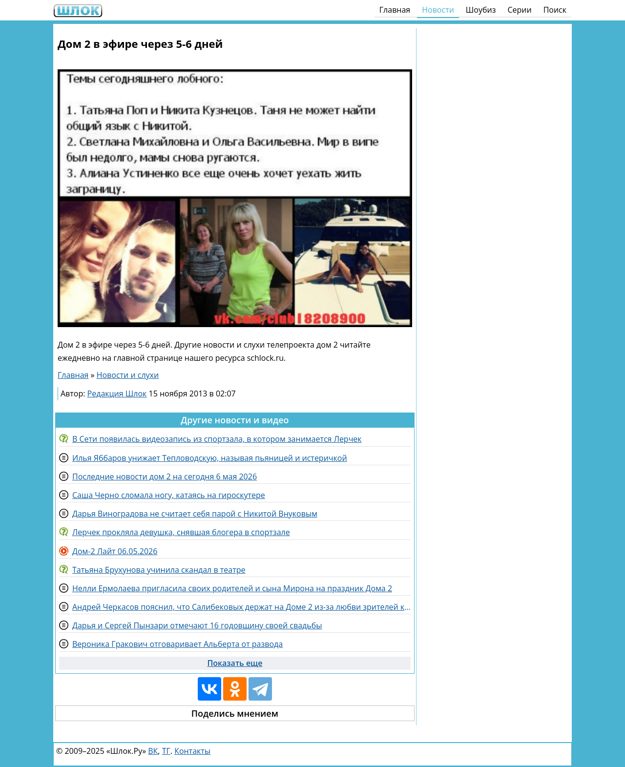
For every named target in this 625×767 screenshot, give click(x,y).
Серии (519, 9)
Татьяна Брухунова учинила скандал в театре (158, 569)
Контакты (192, 751)
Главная (394, 9)
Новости (438, 9)
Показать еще (234, 663)
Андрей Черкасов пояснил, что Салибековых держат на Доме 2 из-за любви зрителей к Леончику (241, 606)
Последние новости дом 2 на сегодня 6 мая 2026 (164, 476)
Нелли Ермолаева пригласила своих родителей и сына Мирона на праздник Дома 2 (232, 588)
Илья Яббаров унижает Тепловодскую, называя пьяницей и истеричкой (209, 458)
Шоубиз (481, 9)
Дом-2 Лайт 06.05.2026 (114, 551)
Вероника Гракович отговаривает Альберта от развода (177, 644)
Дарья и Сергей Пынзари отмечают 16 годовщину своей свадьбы (197, 625)
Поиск (554, 9)
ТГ (166, 751)
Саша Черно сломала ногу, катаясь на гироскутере (168, 495)
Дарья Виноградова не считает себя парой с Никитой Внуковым (194, 513)
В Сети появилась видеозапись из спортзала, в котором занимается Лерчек (217, 439)
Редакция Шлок (117, 393)
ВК (153, 751)
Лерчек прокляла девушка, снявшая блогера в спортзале (181, 532)
